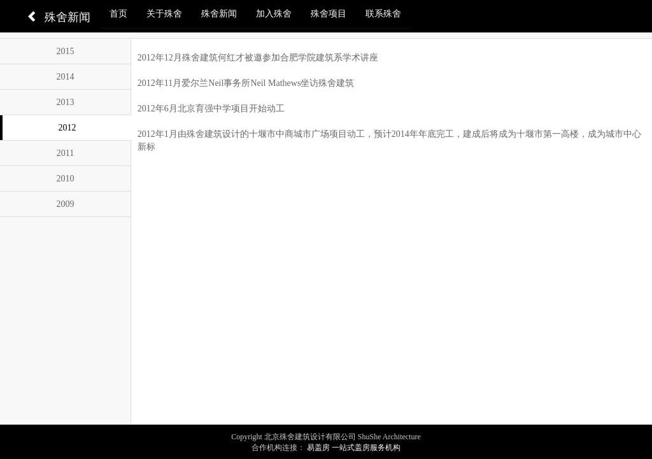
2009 (65, 204)
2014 (65, 76)
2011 (65, 153)
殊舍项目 (328, 13)
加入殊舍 (274, 13)
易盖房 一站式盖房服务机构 (353, 447)
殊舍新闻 (219, 13)
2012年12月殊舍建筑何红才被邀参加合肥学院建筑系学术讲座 (258, 57)
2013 (65, 102)
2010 (65, 178)
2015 (65, 51)
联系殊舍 (383, 13)
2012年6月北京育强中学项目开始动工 (211, 108)
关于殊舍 (164, 13)
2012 (67, 127)
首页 (118, 13)
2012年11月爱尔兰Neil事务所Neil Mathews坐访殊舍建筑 (246, 83)
